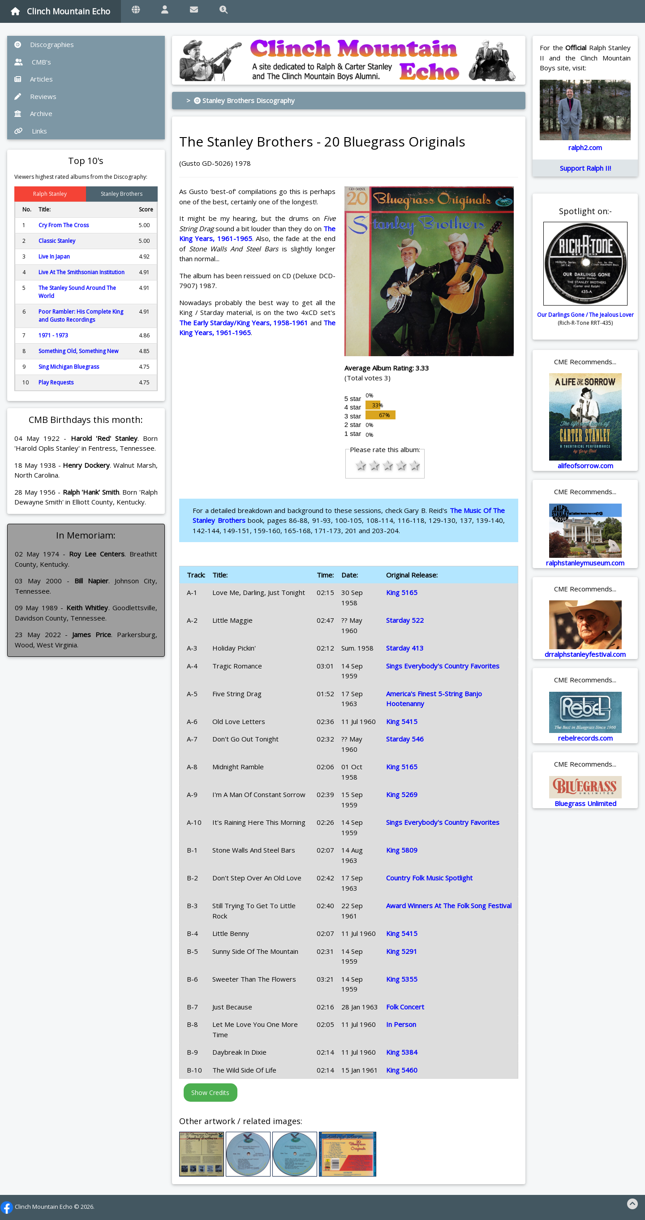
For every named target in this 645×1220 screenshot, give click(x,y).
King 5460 (401, 1069)
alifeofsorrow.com (585, 465)
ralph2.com (585, 147)
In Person (401, 1024)
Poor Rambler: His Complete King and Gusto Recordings (81, 315)
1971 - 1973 (53, 335)
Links (30, 130)
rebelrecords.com (585, 737)
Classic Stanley (57, 241)
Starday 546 (405, 738)
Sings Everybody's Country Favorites (442, 665)
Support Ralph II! (585, 168)
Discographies (44, 44)
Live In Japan (54, 256)
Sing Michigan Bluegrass (69, 367)
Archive (33, 113)
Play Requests (56, 382)
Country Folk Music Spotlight (429, 877)
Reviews (35, 96)
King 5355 (401, 978)
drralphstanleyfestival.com (585, 654)
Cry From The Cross (64, 225)
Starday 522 (405, 620)
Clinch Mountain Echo (60, 11)
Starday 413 (405, 647)
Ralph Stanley (50, 194)
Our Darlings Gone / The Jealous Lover (585, 315)
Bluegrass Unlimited (585, 803)
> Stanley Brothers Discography (240, 100)
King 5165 (401, 592)
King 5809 (401, 849)
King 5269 (401, 794)
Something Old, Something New (78, 351)
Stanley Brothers (121, 194)
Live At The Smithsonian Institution (82, 272)
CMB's (32, 61)
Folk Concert (405, 1006)
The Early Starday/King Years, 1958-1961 (243, 322)
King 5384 (401, 1052)
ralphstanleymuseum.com (585, 562)
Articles (33, 78)
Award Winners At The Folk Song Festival (449, 905)
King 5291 (401, 951)
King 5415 (401, 721)
